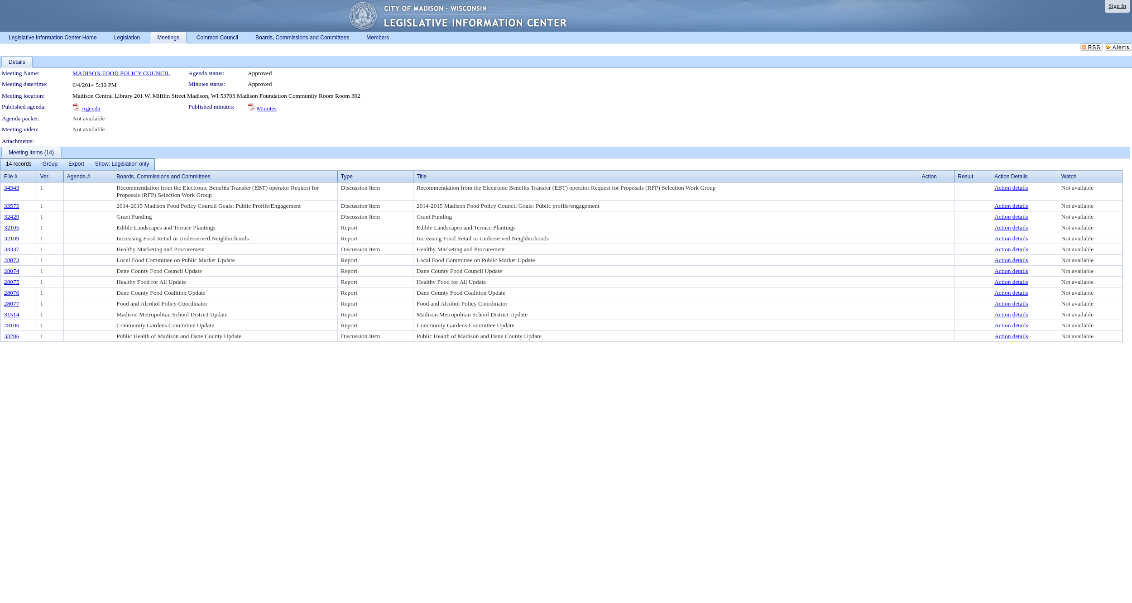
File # (10, 176)
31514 (11, 314)
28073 (11, 260)
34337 (11, 249)
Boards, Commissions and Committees (163, 176)
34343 (11, 187)
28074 (11, 271)
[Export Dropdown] (76, 164)
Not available (88, 118)
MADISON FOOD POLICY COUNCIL (121, 73)
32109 (11, 238)
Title (422, 176)
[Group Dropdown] (50, 164)
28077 (11, 303)
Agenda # (78, 176)
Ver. (45, 176)
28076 (11, 292)
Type (347, 176)
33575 (11, 205)
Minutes (267, 108)
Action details (1011, 187)
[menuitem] (18, 164)
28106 (11, 325)
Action (928, 176)
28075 (11, 281)
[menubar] (77, 164)
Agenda (91, 108)
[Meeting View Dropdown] (122, 164)
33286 (11, 336)
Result (965, 176)
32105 (11, 227)
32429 (11, 216)
